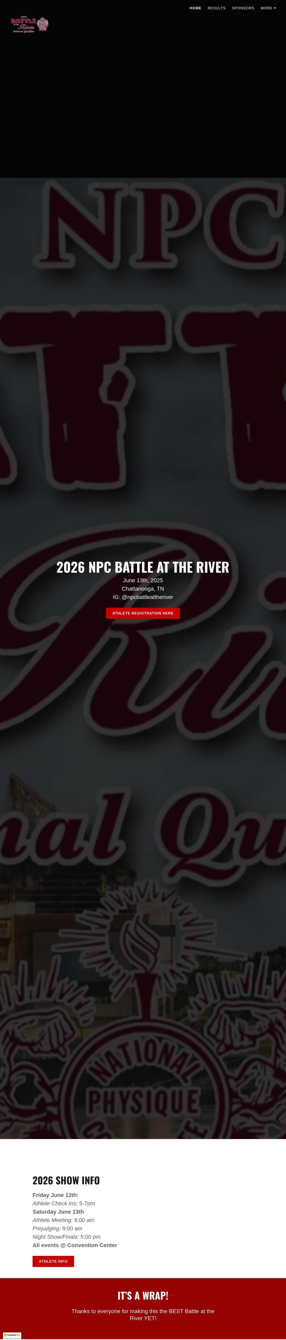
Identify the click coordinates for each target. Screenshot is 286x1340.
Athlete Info (53, 1261)
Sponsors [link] (243, 8)
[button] (268, 8)
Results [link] (217, 8)
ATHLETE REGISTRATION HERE (143, 613)
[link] (29, 7)
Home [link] (195, 8)
